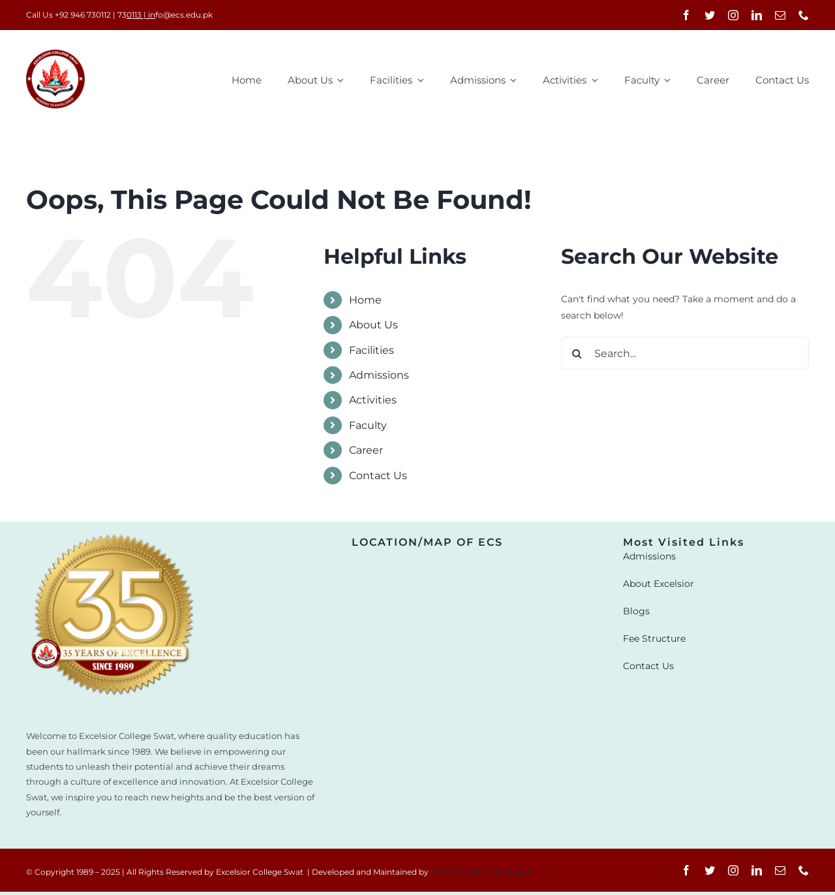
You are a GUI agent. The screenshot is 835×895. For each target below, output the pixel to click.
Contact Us (378, 475)
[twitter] (710, 15)
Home (365, 300)
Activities (373, 400)
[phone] (803, 15)
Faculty (368, 425)
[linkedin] (757, 15)
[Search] (577, 353)
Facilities (371, 350)
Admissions (379, 375)
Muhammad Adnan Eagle (481, 872)
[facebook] (686, 15)
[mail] (780, 15)
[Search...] (685, 353)
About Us (373, 325)
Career (366, 450)
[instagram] (733, 15)
